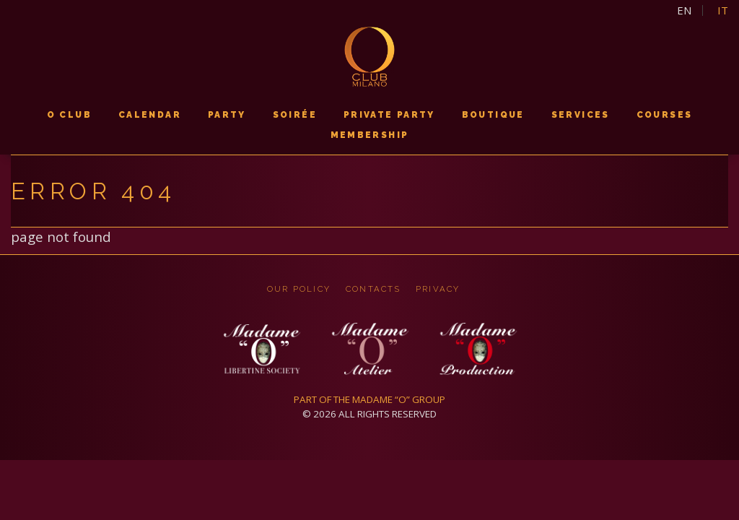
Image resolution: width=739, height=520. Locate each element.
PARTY (227, 115)
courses (665, 115)
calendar (149, 115)
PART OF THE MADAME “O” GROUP (369, 399)
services (580, 115)
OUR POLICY (297, 289)
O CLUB (69, 115)
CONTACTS (373, 289)
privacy (439, 289)
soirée (295, 115)
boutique (493, 115)
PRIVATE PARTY (389, 115)
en (684, 10)
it (722, 10)
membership (370, 135)
